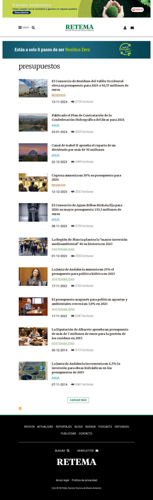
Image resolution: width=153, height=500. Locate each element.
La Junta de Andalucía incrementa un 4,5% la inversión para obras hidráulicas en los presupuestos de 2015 (86, 365)
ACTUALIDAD (45, 423)
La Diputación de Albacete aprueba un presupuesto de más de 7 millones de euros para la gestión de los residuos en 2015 (90, 331)
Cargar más (78, 396)
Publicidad (68, 430)
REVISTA (29, 423)
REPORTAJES (64, 423)
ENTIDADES (122, 423)
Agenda (90, 423)
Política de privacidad (84, 477)
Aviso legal (62, 477)
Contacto (85, 430)
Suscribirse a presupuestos (20, 405)
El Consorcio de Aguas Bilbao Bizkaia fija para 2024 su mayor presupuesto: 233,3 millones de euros (87, 208)
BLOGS (78, 423)
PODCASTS (105, 423)
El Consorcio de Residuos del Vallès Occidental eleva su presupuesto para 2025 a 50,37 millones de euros (90, 85)
